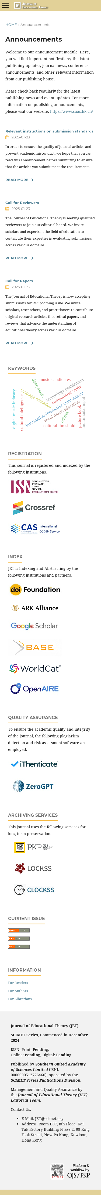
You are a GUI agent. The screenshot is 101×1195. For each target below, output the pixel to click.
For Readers (18, 982)
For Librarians (20, 998)
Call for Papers (19, 281)
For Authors (18, 990)
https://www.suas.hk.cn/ (71, 111)
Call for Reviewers (22, 202)
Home (11, 24)
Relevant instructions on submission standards (49, 131)
